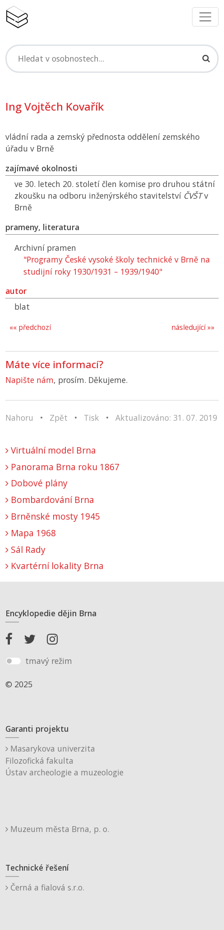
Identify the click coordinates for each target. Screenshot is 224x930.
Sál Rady (25, 549)
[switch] (13, 661)
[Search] (112, 58)
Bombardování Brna (49, 500)
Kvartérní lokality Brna (54, 566)
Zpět (59, 417)
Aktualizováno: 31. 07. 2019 (166, 417)
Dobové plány (36, 483)
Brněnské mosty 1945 (52, 516)
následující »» (193, 327)
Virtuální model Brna (50, 450)
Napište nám (29, 379)
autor (16, 290)
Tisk (91, 417)
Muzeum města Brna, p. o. (57, 828)
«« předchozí (30, 327)
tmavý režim (48, 660)
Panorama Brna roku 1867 (62, 467)
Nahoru (19, 417)
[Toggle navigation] (205, 17)
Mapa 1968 (30, 533)
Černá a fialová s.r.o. (44, 887)
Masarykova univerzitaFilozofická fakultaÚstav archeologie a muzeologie (64, 760)
